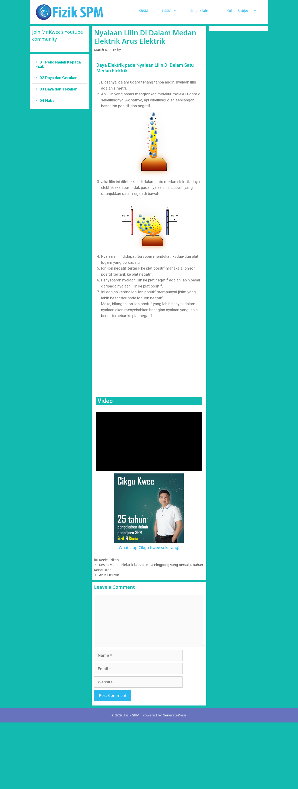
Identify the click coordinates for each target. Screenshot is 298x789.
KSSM (172, 10)
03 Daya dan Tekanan (58, 89)
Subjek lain (205, 10)
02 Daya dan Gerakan (58, 77)
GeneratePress (174, 715)
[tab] (59, 64)
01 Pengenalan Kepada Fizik (58, 64)
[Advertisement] (149, 357)
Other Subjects (245, 10)
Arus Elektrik (109, 575)
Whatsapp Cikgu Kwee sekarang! (149, 547)
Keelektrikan (109, 560)
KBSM (143, 10)
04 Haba (47, 100)
